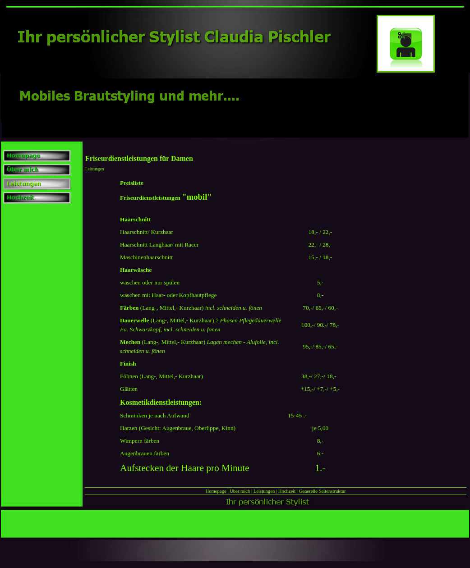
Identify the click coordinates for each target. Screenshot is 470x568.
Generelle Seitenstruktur (322, 491)
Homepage (215, 491)
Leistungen (264, 491)
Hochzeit (286, 491)
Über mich (240, 491)
